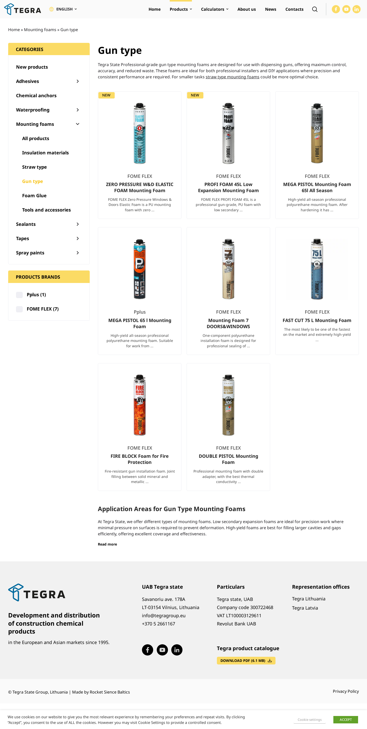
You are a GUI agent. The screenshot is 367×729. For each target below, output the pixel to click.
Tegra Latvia (305, 613)
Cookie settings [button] (310, 719)
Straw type (34, 172)
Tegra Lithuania (308, 603)
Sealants (26, 229)
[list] (228, 300)
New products (32, 72)
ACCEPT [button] (346, 719)
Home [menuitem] (155, 12)
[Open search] (315, 12)
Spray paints (30, 257)
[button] (63, 11)
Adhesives (27, 86)
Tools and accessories (46, 215)
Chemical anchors (36, 100)
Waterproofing (32, 115)
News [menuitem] (270, 12)
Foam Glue (34, 200)
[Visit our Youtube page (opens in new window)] (346, 12)
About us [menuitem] (247, 12)
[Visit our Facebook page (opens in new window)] (336, 12)
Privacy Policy (346, 696)
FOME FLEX (43, 314)
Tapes (22, 243)
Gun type (32, 186)
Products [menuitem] (179, 12)
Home (14, 34)
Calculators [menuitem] (212, 12)
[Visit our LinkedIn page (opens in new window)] (356, 12)
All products (35, 143)
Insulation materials (45, 157)
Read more (107, 549)
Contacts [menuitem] (294, 12)
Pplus (36, 299)
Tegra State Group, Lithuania (40, 697)
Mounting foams (40, 34)
